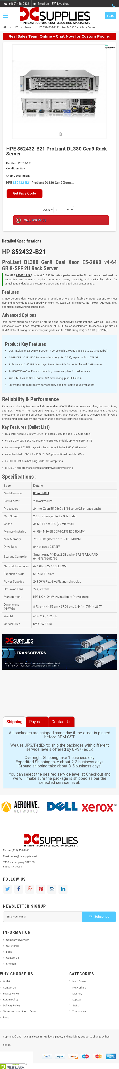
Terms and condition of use (19, 1011)
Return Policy (10, 999)
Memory (77, 993)
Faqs (9, 951)
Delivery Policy (11, 1005)
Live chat (63, 3)
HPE (16, 27)
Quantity (48, 209)
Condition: (12, 168)
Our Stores (12, 945)
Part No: (11, 163)
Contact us (12, 957)
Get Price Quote (24, 193)
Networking (79, 987)
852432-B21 (22, 183)
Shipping (14, 721)
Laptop (76, 999)
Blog (6, 1017)
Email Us (43, 3)
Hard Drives (79, 981)
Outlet (6, 981)
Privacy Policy (11, 993)
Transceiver (79, 1011)
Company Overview (17, 939)
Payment (37, 721)
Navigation (5, 15)
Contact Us (61, 721)
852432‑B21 (23, 275)
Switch (76, 1005)
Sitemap (11, 963)
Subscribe (99, 916)
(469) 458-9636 (19, 3)
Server (28, 27)
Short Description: (18, 175)
